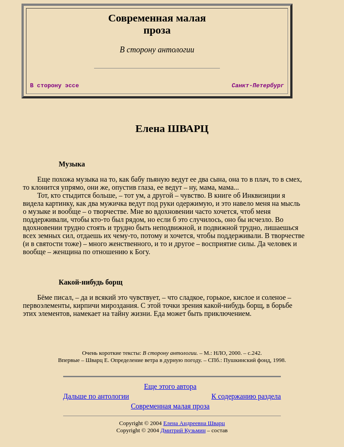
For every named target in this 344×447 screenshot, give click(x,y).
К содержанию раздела (246, 396)
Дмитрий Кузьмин (183, 430)
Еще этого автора (170, 386)
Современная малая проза (170, 406)
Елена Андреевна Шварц (194, 423)
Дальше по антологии (96, 396)
